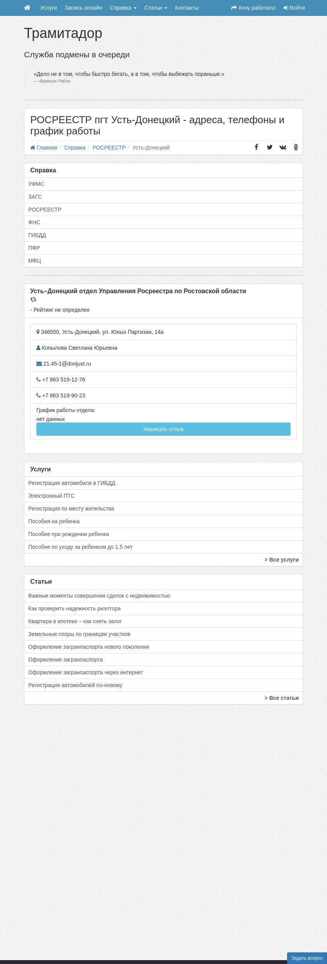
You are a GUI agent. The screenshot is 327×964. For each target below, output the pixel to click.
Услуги (48, 8)
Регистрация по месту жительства (71, 508)
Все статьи (282, 698)
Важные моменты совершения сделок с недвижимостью (99, 596)
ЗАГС (35, 197)
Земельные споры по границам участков (79, 634)
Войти (294, 8)
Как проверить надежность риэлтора (74, 608)
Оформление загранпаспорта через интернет (85, 672)
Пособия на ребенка (54, 521)
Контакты (186, 8)
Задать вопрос (307, 958)
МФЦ (34, 261)
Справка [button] (123, 8)
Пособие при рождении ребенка (68, 534)
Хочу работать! (253, 8)
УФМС (36, 184)
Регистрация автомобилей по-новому (75, 685)
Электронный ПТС (51, 496)
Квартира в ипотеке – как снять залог (75, 621)
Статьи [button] (156, 8)
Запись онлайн (83, 8)
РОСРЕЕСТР (45, 209)
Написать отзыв (163, 429)
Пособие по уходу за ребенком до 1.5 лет (80, 547)
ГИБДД (37, 235)
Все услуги (282, 560)
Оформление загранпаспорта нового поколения (88, 647)
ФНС (34, 222)
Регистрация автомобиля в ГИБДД (71, 483)
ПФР (34, 248)
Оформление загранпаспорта (65, 659)
